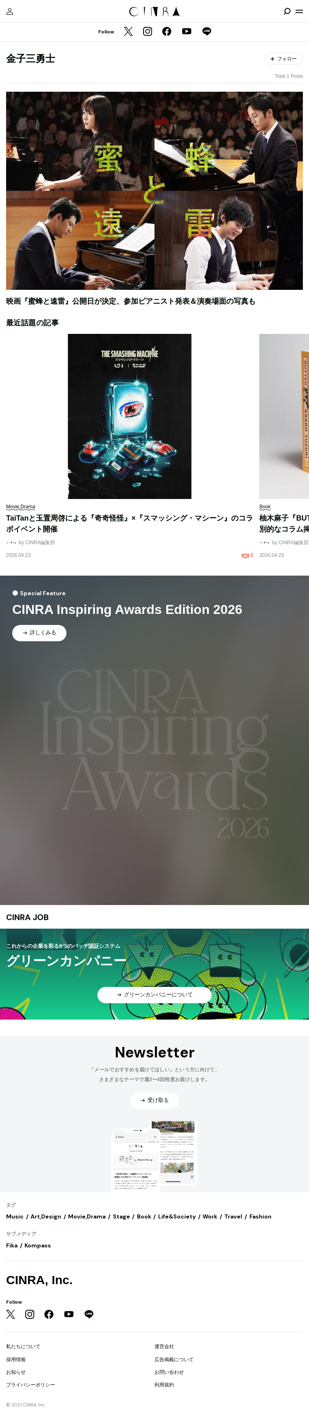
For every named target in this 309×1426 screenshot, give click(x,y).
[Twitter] (128, 32)
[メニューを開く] (299, 11)
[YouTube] (186, 32)
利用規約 (164, 1385)
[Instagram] (147, 32)
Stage (121, 1216)
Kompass (37, 1245)
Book (144, 1216)
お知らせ (16, 1372)
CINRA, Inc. (39, 1280)
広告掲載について (174, 1359)
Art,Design (46, 1216)
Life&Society (177, 1216)
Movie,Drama (87, 1216)
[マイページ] (10, 11)
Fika (12, 1245)
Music (15, 1216)
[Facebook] (166, 32)
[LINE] (206, 32)
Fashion (260, 1216)
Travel (233, 1216)
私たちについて (23, 1346)
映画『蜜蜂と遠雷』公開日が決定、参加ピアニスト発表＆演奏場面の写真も (131, 301)
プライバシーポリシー (30, 1385)
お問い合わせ (169, 1372)
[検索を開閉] (287, 11)
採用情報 (16, 1359)
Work (210, 1216)
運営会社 (164, 1346)
